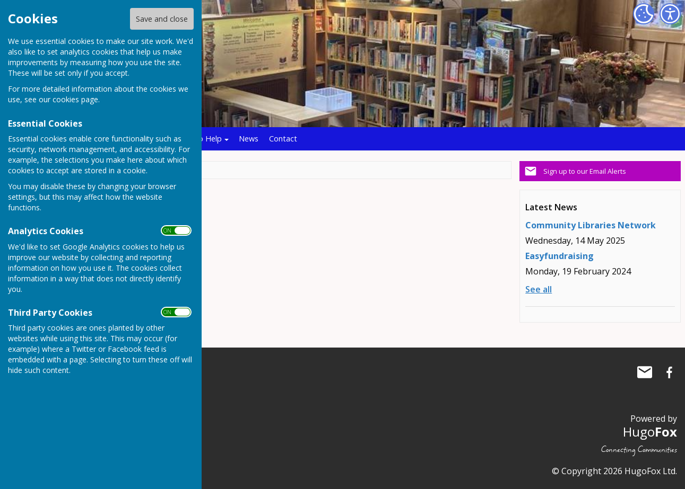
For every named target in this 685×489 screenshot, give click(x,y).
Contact (283, 139)
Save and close (162, 19)
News (248, 139)
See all (538, 289)
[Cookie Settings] (643, 13)
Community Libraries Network (590, 225)
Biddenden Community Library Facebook (669, 372)
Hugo (650, 431)
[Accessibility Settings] (670, 13)
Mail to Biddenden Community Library (645, 372)
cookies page (75, 99)
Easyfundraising (559, 256)
